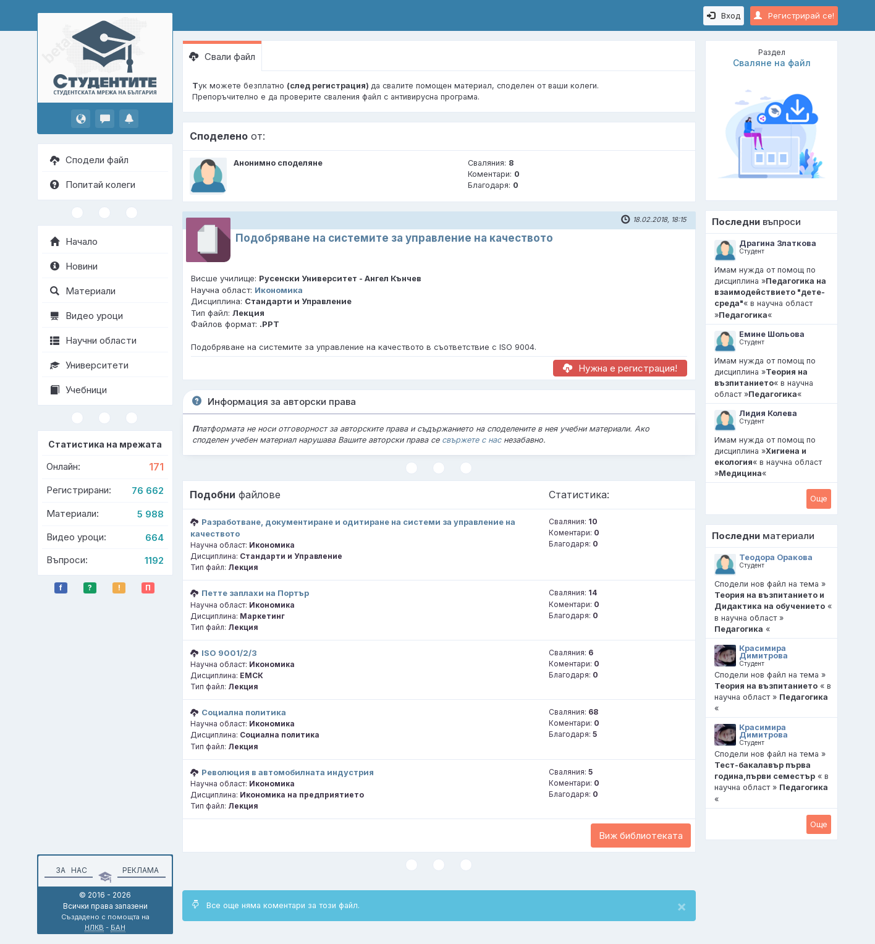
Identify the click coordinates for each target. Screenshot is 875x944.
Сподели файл (89, 160)
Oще (818, 498)
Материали (83, 291)
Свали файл (222, 56)
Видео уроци (86, 315)
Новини (74, 266)
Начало (74, 241)
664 (154, 537)
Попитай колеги (92, 184)
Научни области (93, 340)
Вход (723, 15)
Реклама (140, 870)
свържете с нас (471, 439)
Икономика (279, 290)
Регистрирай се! (794, 15)
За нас (69, 870)
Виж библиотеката (641, 835)
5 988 (150, 514)
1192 (154, 560)
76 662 (148, 490)
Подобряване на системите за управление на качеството (394, 238)
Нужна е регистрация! (620, 368)
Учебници (78, 390)
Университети (89, 365)
